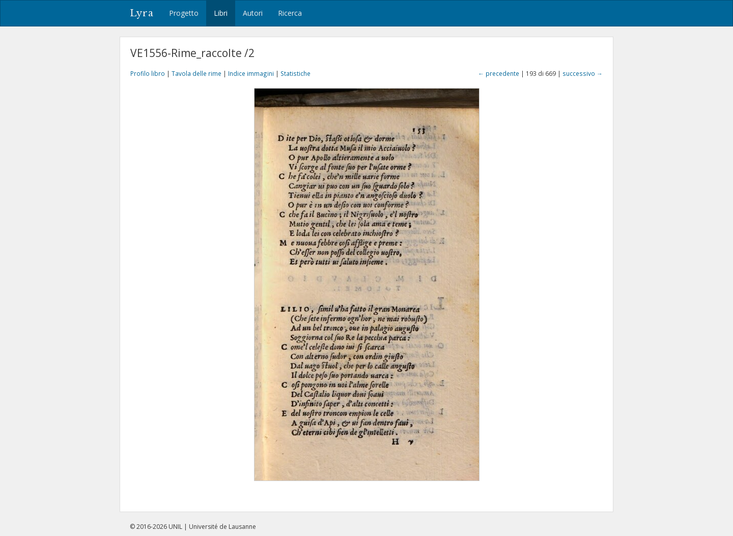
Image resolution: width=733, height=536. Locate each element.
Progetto (184, 13)
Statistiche (295, 73)
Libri (221, 13)
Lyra (142, 13)
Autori (253, 13)
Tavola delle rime (196, 73)
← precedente (498, 73)
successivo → (582, 73)
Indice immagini (251, 73)
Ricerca (290, 13)
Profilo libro (147, 73)
